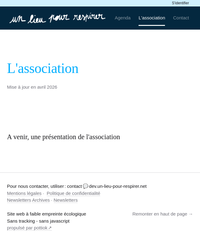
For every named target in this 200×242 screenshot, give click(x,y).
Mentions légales (24, 193)
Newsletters (19, 200)
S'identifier (180, 3)
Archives (41, 200)
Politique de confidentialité (73, 193)
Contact (181, 17)
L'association (152, 17)
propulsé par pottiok (27, 227)
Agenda (123, 17)
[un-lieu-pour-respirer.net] (58, 17)
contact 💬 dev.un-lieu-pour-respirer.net (107, 186)
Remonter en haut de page (159, 213)
